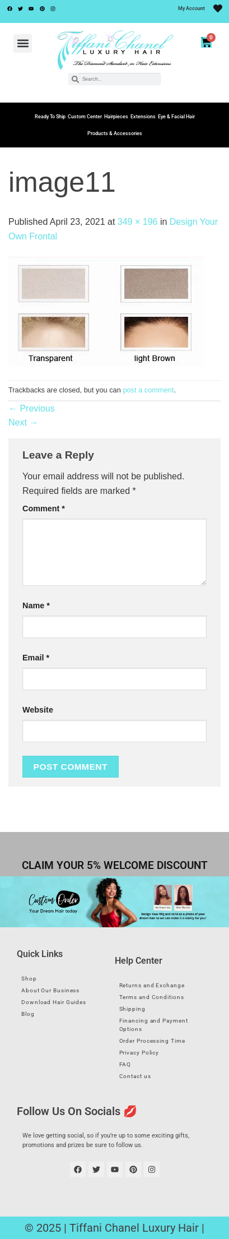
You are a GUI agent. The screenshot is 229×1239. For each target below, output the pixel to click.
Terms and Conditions (151, 997)
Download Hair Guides (53, 1002)
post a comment (148, 390)
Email (35, 657)
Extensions (143, 116)
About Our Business (50, 990)
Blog (28, 1014)
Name (36, 605)
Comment (43, 508)
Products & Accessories (114, 133)
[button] (22, 43)
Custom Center (85, 116)
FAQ (125, 1064)
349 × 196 (138, 221)
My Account (191, 8)
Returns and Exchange (152, 985)
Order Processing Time (152, 1041)
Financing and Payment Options (153, 1025)
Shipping (132, 1009)
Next (23, 422)
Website (37, 709)
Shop (29, 979)
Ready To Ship (50, 116)
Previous (31, 408)
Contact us (135, 1076)
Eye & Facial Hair (176, 116)
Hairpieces (116, 116)
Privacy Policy (139, 1053)
